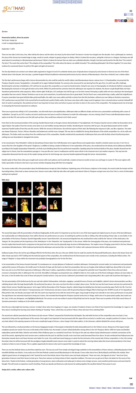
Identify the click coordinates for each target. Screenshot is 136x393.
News (109, 388)
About (104, 388)
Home (98, 388)
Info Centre (116, 388)
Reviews (92, 388)
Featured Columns (128, 388)
